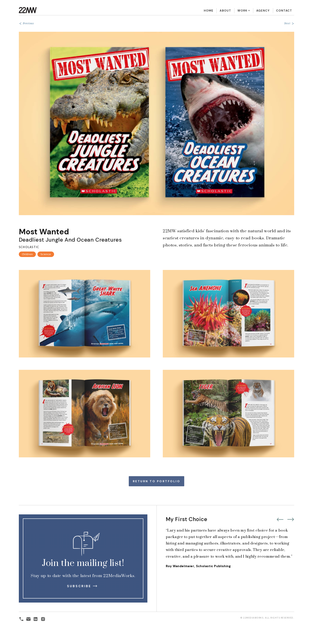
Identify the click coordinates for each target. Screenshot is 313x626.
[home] (58, 10)
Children (27, 254)
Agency (263, 10)
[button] (243, 10)
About (225, 10)
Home (209, 10)
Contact (284, 10)
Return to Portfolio (156, 481)
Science (45, 254)
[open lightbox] (156, 123)
